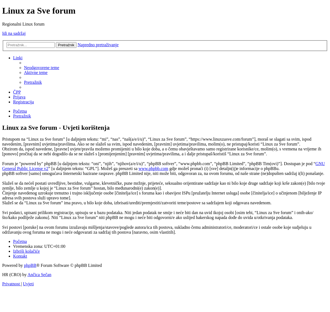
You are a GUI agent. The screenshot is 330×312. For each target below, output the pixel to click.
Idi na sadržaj (14, 33)
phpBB (30, 265)
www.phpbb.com (153, 168)
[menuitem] (41, 67)
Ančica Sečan (39, 274)
